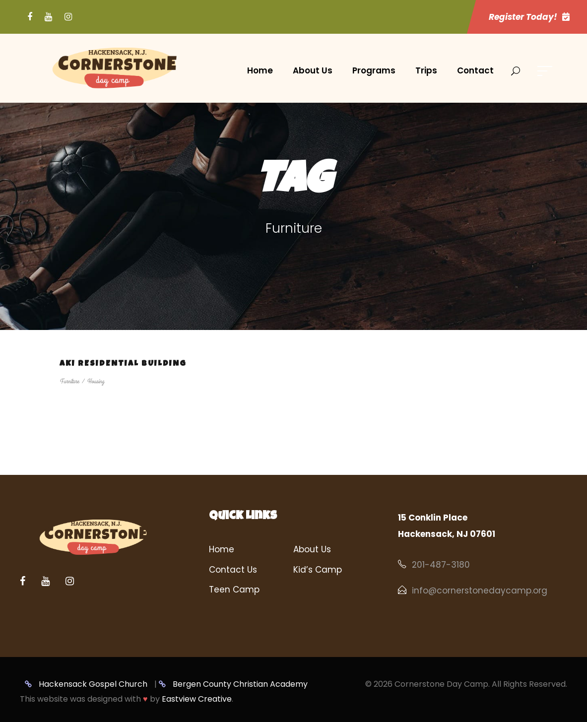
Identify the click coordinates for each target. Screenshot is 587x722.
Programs (373, 70)
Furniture (69, 381)
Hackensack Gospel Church (86, 684)
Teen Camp (234, 589)
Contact (475, 70)
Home (260, 70)
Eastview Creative (197, 699)
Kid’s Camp (317, 570)
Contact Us (233, 570)
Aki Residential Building (123, 364)
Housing (95, 381)
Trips (426, 70)
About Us (312, 70)
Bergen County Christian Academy (233, 684)
